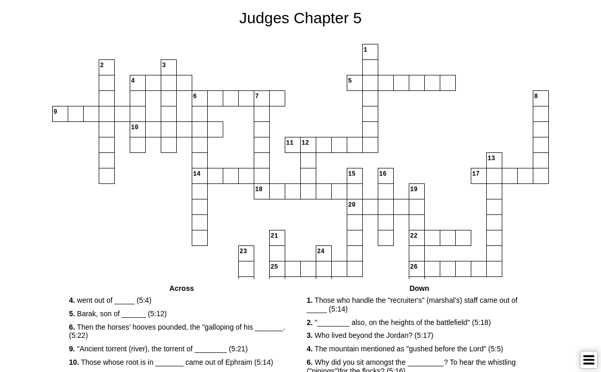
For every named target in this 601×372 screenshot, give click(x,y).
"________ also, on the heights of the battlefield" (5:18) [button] (399, 322)
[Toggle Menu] (589, 360)
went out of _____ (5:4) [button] (110, 300)
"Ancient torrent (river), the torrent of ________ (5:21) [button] (158, 349)
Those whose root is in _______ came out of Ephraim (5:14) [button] (171, 362)
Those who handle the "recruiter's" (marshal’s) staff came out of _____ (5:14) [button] (412, 304)
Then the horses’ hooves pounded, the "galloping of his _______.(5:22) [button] (177, 331)
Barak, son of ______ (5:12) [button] (118, 313)
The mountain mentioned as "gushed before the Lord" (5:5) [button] (405, 349)
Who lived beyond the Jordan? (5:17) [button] (370, 335)
